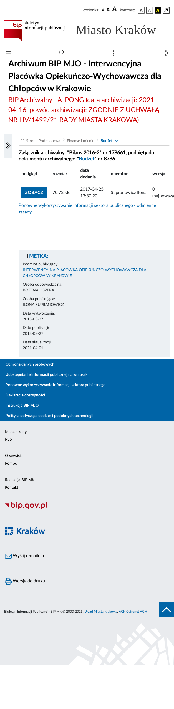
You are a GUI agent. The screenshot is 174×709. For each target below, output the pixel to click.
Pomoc (11, 464)
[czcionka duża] (115, 9)
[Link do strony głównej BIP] (87, 31)
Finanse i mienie (80, 141)
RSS (8, 439)
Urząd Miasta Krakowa (100, 611)
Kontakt (11, 487)
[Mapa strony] (114, 54)
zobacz (34, 192)
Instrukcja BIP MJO (22, 406)
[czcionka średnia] (108, 10)
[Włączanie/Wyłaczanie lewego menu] (8, 146)
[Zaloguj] (167, 54)
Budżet (106, 141)
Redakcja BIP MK (19, 480)
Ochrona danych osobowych (30, 364)
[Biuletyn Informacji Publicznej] (87, 509)
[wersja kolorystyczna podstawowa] (141, 10)
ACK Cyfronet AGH (133, 611)
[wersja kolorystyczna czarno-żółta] (158, 10)
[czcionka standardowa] (103, 10)
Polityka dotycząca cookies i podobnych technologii (50, 416)
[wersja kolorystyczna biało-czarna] (149, 10)
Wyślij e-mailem (24, 556)
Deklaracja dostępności (25, 395)
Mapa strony (16, 432)
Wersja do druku (25, 581)
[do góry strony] (166, 609)
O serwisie (13, 456)
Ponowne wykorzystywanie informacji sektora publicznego (55, 385)
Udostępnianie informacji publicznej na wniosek (46, 375)
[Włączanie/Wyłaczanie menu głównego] (8, 53)
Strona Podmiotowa (43, 141)
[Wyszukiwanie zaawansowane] (62, 53)
